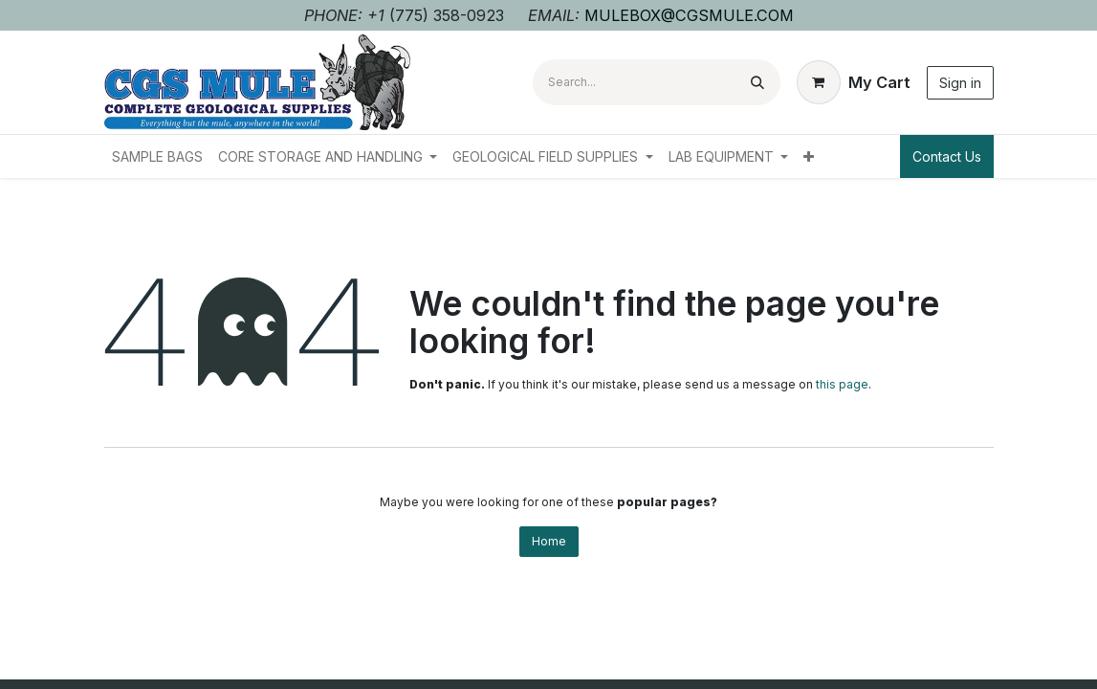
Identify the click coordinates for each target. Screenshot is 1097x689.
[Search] (757, 82)
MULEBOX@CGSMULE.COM (689, 15)
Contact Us (946, 156)
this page (842, 384)
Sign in (960, 83)
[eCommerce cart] (853, 82)
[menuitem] (157, 156)
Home (549, 541)
